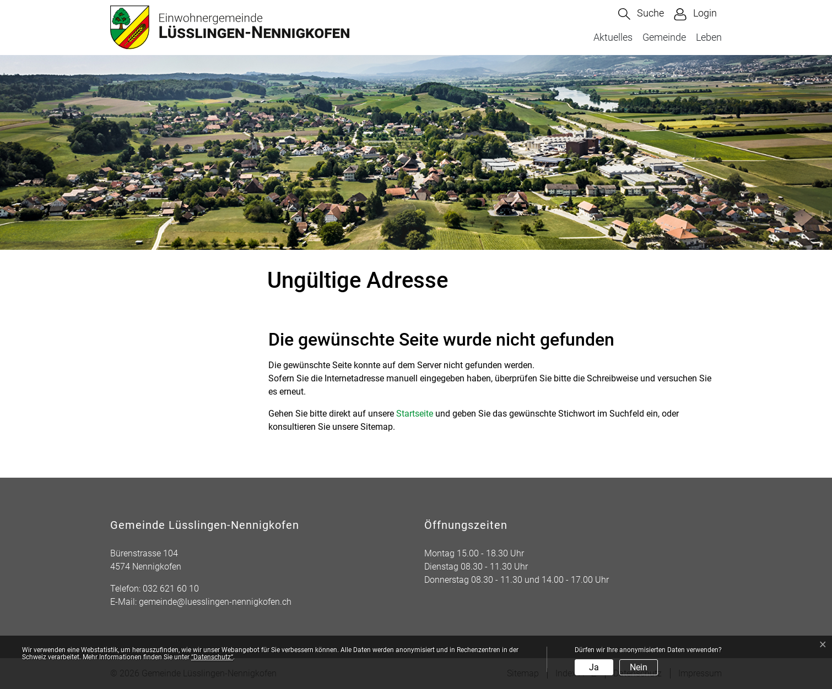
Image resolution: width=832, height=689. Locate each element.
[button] (641, 14)
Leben (709, 37)
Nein (638, 667)
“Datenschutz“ (212, 657)
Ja (594, 667)
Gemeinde (664, 37)
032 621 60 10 (171, 588)
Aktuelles (613, 37)
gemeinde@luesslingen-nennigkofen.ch (215, 602)
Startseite (414, 413)
